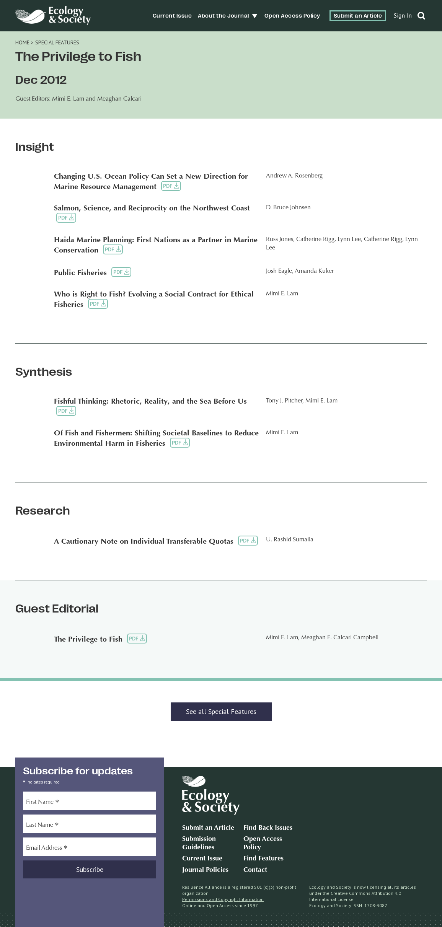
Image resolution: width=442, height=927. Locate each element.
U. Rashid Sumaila (289, 540)
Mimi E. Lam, (283, 638)
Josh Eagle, (280, 271)
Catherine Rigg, (316, 239)
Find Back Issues (267, 828)
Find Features (263, 858)
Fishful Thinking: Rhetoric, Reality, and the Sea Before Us (150, 402)
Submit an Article (358, 16)
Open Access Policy (292, 16)
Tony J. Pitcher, (285, 401)
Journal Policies (205, 870)
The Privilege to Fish (88, 640)
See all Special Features (221, 711)
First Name (42, 803)
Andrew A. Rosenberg (294, 176)
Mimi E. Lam (282, 294)
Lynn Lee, (350, 239)
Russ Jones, (280, 239)
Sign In (403, 15)
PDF (171, 185)
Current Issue (172, 16)
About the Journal (223, 16)
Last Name (42, 826)
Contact (255, 870)
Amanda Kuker (314, 271)
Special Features (57, 42)
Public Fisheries (80, 273)
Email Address (47, 849)
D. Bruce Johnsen (288, 208)
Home (22, 42)
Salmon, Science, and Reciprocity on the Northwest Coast (152, 208)
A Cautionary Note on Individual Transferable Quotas (143, 542)
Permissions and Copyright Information (223, 899)
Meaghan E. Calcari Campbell (339, 638)
